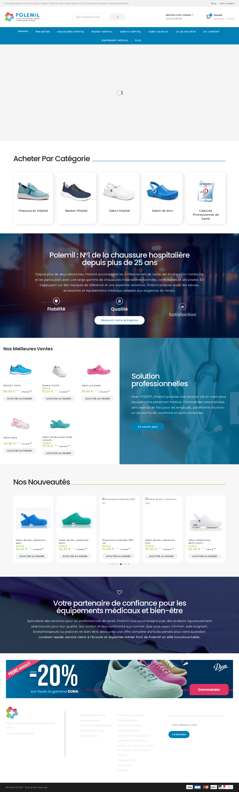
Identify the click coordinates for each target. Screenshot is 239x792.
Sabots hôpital (130, 31)
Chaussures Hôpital (70, 31)
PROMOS (23, 31)
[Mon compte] (227, 3)
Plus (138, 40)
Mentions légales (127, 720)
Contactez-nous (127, 760)
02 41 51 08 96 (173, 18)
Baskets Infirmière (90, 720)
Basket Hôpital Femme (93, 715)
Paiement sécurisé (128, 730)
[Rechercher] (98, 17)
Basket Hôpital (102, 31)
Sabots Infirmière (89, 735)
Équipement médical (114, 40)
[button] (119, 320)
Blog (213, 3)
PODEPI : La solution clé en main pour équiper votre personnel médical (136, 750)
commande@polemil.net (20, 733)
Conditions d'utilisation (130, 725)
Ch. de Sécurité (185, 31)
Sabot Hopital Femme (92, 730)
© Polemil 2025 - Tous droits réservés (26, 787)
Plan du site (124, 765)
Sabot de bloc (158, 31)
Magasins (123, 770)
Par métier (42, 31)
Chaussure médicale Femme (96, 725)
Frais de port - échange (131, 715)
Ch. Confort (211, 31)
